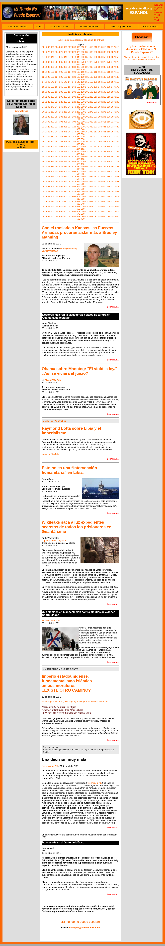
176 (108, 87)
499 (78, 169)
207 (70, 97)
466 (65, 161)
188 (74, 92)
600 (82, 194)
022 (48, 52)
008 (74, 47)
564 (57, 186)
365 (61, 136)
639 (78, 204)
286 (65, 117)
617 (113, 196)
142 (48, 82)
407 (70, 146)
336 (108, 126)
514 (100, 171)
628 (74, 201)
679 (78, 214)
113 (95, 72)
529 (78, 176)
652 (91, 206)
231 (87, 102)
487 (70, 166)
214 (100, 97)
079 (78, 64)
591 (87, 191)
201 (44, 97)
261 (44, 112)
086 (65, 67)
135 (104, 77)
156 (108, 82)
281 (44, 117)
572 (91, 186)
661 (44, 211)
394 (100, 141)
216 (108, 97)
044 (57, 57)
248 (74, 107)
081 (44, 67)
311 (87, 121)
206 (65, 97)
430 (82, 151)
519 (78, 174)
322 (48, 126)
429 (78, 151)
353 (95, 131)
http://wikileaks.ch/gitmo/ (54, 540)
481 (44, 166)
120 (82, 74)
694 (100, 216)
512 (91, 171)
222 (48, 102)
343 (52, 131)
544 (57, 181)
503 (52, 171)
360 (82, 134)
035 (104, 52)
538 (117, 176)
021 (44, 52)
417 (113, 146)
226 (65, 102)
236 (108, 102)
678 (117, 211)
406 (65, 146)
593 (95, 191)
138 (117, 77)
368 (74, 136)
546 (65, 181)
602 (48, 196)
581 (44, 191)
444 (57, 156)
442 (48, 156)
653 (95, 206)
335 (104, 126)
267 (70, 112)
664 (57, 211)
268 (74, 112)
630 (82, 201)
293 (95, 117)
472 (91, 161)
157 (113, 82)
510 (82, 171)
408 (74, 146)
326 (65, 126)
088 (74, 67)
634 (100, 201)
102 (48, 72)
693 (95, 216)
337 (113, 126)
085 (61, 67)
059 (78, 59)
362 (48, 136)
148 (74, 82)
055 (104, 57)
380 (82, 139)
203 (52, 97)
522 (48, 176)
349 (78, 131)
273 (95, 112)
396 (108, 141)
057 (113, 57)
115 (104, 72)
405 (61, 146)
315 (104, 121)
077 (113, 62)
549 (78, 181)
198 (117, 92)
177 (113, 87)
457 (113, 156)
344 (57, 131)
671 (87, 211)
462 (48, 161)
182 (48, 92)
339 (78, 129)
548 (74, 181)
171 (87, 87)
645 (61, 206)
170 (82, 87)
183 (52, 92)
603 (52, 196)
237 (113, 102)
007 (70, 47)
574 (100, 186)
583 (52, 191)
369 (78, 136)
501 (44, 171)
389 (78, 141)
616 (108, 196)
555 (104, 181)
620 (82, 199)
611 (87, 196)
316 (108, 121)
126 (65, 77)
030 (82, 52)
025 (61, 52)
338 (117, 126)
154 (100, 82)
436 (108, 151)
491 (87, 166)
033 (95, 52)
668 (74, 211)
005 (61, 47)
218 (117, 97)
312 (91, 121)
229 (78, 102)
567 (70, 186)
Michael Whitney (53, 380)
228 (74, 102)
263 (52, 112)
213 (95, 97)
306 (65, 121)
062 (48, 62)
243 (52, 107)
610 (82, 196)
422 (48, 151)
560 (82, 184)
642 (48, 206)
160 (82, 84)
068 (74, 62)
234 (100, 102)
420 (82, 149)
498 (117, 166)
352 (91, 131)
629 (78, 201)
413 (95, 146)
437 (113, 151)
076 (108, 62)
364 (57, 136)
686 (65, 216)
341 (44, 131)
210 (82, 97)
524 (57, 176)
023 (52, 52)
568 (74, 186)
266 (65, 112)
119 (78, 74)
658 (117, 206)
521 (44, 176)
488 (74, 166)
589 (78, 191)
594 (100, 191)
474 (100, 161)
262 (48, 112)
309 (78, 121)
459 (78, 159)
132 (91, 77)
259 (78, 109)
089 (78, 67)
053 (95, 57)
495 (104, 166)
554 (100, 181)
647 (70, 206)
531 (87, 176)
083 (52, 67)
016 (108, 47)
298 (117, 117)
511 (87, 171)
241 (44, 107)
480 (82, 164)
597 (113, 191)
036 (108, 52)
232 (91, 102)
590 (82, 191)
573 (95, 186)
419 (78, 149)
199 (78, 94)
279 (78, 114)
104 (57, 72)
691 (87, 216)
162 (48, 87)
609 (78, 196)
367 (70, 136)
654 (100, 206)
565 (61, 186)
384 (57, 141)
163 (52, 87)
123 (52, 77)
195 (104, 92)
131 (87, 77)
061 (44, 62)
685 (61, 216)
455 (104, 156)
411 (87, 146)
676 (108, 211)
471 (87, 161)
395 (104, 141)
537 (113, 176)
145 (61, 82)
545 (61, 181)
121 (44, 77)
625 (61, 201)
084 (57, 67)
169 (78, 87)
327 (70, 126)
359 (78, 134)
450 (82, 156)
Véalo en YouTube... (52, 454)
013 (95, 47)
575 (104, 186)
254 (100, 107)
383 (52, 141)
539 (78, 179)
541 (44, 181)
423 (52, 151)
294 (100, 117)
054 (100, 57)
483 (52, 166)
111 (87, 72)
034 (100, 52)
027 (70, 52)
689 (78, 216)
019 (78, 49)
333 (95, 126)
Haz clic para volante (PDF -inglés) (59, 701)
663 (52, 211)
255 (104, 107)
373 (95, 136)
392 (91, 141)
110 (82, 72)
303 (52, 121)
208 (74, 97)
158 (117, 82)
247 (70, 107)
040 (82, 54)
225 (61, 102)
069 (78, 62)
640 (82, 204)
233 (95, 102)
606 (65, 196)
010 (82, 47)
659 (78, 209)
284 (57, 117)
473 (95, 161)
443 (52, 156)
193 (95, 92)
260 (82, 109)
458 (117, 156)
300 (82, 119)
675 (104, 211)
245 (61, 107)
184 (57, 92)
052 (91, 57)
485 (61, 166)
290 (82, 117)
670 (82, 211)
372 (91, 136)
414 (100, 146)
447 (70, 156)
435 (104, 151)
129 (78, 77)
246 (65, 107)
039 (78, 54)
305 (61, 121)
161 (44, 87)
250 (82, 107)
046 (65, 57)
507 (70, 171)
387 (70, 141)
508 (74, 171)
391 (87, 141)
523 (52, 176)
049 (78, 57)
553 (95, 181)
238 (117, 102)
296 (108, 117)
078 (117, 62)
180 (82, 89)
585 (61, 191)
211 (87, 97)
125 (61, 77)
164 (57, 87)
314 (100, 121)
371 (87, 136)
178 (117, 87)
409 (78, 146)
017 (113, 47)
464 (57, 161)
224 (57, 102)
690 (82, 216)
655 (104, 206)
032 (91, 52)
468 (74, 161)
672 (91, 211)
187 (70, 92)
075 (104, 62)
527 (70, 176)
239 (78, 104)
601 (44, 196)
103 (52, 72)
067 (70, 62)
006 (65, 47)
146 (65, 82)
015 (104, 47)
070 (82, 62)
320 (82, 124)
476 (108, 161)
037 (113, 52)
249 (78, 107)
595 (104, 191)
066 (65, 62)
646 (65, 206)
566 (65, 186)
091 (87, 67)
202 (48, 97)
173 (95, 87)
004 (57, 47)
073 (95, 62)
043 (52, 57)
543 (52, 181)
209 (78, 97)
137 (113, 77)
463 (52, 161)
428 (74, 151)
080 (82, 64)
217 (113, 97)
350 (82, 131)
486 (65, 166)
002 (48, 47)
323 (52, 126)
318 (117, 121)
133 (95, 77)
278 (117, 112)
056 (108, 57)
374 (100, 136)
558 (117, 181)
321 (44, 126)
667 (70, 211)
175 (104, 87)
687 (70, 216)
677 (113, 211)
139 (78, 79)
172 (91, 87)
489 (78, 166)
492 (91, 166)
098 (117, 67)
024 (57, 52)
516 (108, 171)
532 (91, 176)
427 (70, 151)
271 (87, 112)
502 (48, 171)
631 (87, 201)
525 (61, 176)
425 (61, 151)
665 (61, 211)
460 (82, 159)
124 (57, 77)
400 (82, 144)
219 (78, 99)
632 (91, 201)
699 (78, 219)
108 (74, 72)
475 (104, 161)
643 (52, 206)
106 (65, 72)
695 (104, 216)
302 (48, 121)
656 (108, 206)
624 (57, 201)
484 (57, 166)
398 (117, 141)
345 (61, 131)
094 (100, 67)
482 (48, 166)
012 (91, 47)
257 (113, 107)
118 (117, 72)
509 (78, 171)
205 (61, 97)
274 (100, 112)
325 (61, 126)
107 (70, 72)
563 (52, 186)
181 (44, 92)
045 (61, 57)
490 (82, 166)
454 (100, 156)
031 (87, 52)
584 (57, 191)
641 (44, 206)
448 (74, 156)
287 (70, 117)
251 (87, 107)
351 (87, 131)
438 (117, 151)
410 (82, 146)
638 (117, 201)
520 (82, 174)
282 (48, 117)
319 (78, 124)
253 (95, 107)
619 (78, 199)
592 (91, 191)
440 (82, 154)
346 (65, 131)
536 (108, 176)
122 (48, 77)
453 (95, 156)
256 (108, 107)
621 (44, 201)
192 (91, 92)
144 (57, 82)
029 (78, 52)
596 (108, 191)
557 (113, 181)
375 (104, 136)
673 (95, 211)
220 (82, 99)
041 (44, 57)
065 (61, 62)
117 (113, 72)
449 (78, 156)
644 (57, 206)
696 (108, 216)
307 (70, 121)
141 (44, 82)
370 (82, 136)
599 (78, 194)
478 (117, 161)
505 (61, 171)
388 (74, 141)
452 (91, 156)
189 (78, 92)
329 (78, 126)
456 (108, 156)
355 (104, 131)
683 (52, 216)
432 (91, 151)
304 (57, 121)
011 (87, 47)
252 (91, 107)
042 (48, 57)
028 (74, 52)
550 (82, 181)
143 (52, 82)
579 (78, 189)
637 (113, 201)
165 (61, 87)
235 (104, 102)
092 (91, 67)
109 (78, 72)
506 (65, 171)
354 (100, 131)
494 (100, 166)
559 (78, 184)
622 (48, 201)
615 (104, 196)
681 (44, 216)
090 (82, 67)
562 (48, 186)
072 (91, 62)
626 (65, 201)
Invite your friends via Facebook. (93, 701)
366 (65, 136)
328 (74, 126)
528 (74, 176)
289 (78, 117)
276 (108, 112)
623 (52, 201)
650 (82, 206)
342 (48, 131)
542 (48, 181)
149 (78, 82)
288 (74, 117)
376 (108, 136)
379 (78, 139)
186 (65, 92)
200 (82, 94)
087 (70, 67)
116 (108, 72)
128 (74, 77)
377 (113, 136)
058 (117, 57)
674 (100, 211)
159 (78, 84)
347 (70, 131)
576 (108, 186)
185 (61, 92)
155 (104, 82)
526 (65, 176)
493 (95, 166)
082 (48, 67)
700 (82, 219)
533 (95, 176)
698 (117, 216)
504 (57, 171)
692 (91, 216)
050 (82, 57)
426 (65, 151)
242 (48, 107)
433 (95, 151)
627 (70, 201)
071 (87, 62)
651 (87, 206)
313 (95, 121)
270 (82, 112)
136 (108, 77)
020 (82, 49)
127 (70, 77)
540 (82, 179)
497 (113, 166)
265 (61, 112)
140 (82, 79)
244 (57, 107)
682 (48, 216)
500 (82, 169)
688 (74, 216)
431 (87, 151)
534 (100, 176)
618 (117, 196)
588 (74, 191)
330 (82, 126)
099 (78, 69)
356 (108, 131)
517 (113, 171)
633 (95, 201)
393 (95, 141)
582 (48, 191)
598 (117, 191)
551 (87, 181)
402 (48, 146)
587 (70, 191)
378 (117, 136)
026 (65, 52)
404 (57, 146)
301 (44, 121)
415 (104, 146)
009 (78, 47)
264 (57, 112)
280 (82, 114)
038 (117, 52)
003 (52, 47)
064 (57, 62)
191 (87, 92)
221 (44, 102)
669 (78, 211)
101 (44, 72)
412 (91, 146)
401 (44, 146)
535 (104, 176)
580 (82, 189)
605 (61, 196)
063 (52, 62)
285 (61, 117)
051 (87, 57)
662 (48, 211)
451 (87, 156)
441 (44, 156)
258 (117, 107)
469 (78, 161)
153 (95, 82)
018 (117, 47)
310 (82, 121)
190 (82, 92)
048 (74, 57)
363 (52, 136)
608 (74, 196)
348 (74, 131)
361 (44, 136)
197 (113, 92)
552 (91, 181)
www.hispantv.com (51, 620)
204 (57, 97)
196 (108, 92)
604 (57, 196)
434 (100, 151)
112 (91, 72)
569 (78, 186)
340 (82, 129)
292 (91, 117)
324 (57, 126)
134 (100, 77)
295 (104, 117)
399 (78, 144)
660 (82, 209)
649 (78, 206)
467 (70, 161)
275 (104, 112)
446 (65, 156)
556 (108, 181)
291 (87, 117)
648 (74, 206)
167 (70, 87)
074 (100, 62)
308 (74, 121)
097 (113, 67)
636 (108, 201)
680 (82, 214)
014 (100, 47)
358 (117, 131)
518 (117, 171)
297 (113, 117)
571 (87, 186)
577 (113, 186)
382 (48, 141)
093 (95, 67)
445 (61, 156)
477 (113, 161)
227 (70, 102)
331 (87, 126)
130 (82, 77)
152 (91, 82)
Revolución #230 (50, 766)
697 (113, 216)
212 (91, 97)
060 (82, 59)
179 (78, 89)
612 (91, 196)
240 (82, 104)
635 (104, 201)
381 (44, 141)
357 (113, 131)
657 (113, 206)
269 (78, 112)
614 (100, 196)
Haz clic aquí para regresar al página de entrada (80, 40)
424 (57, 151)
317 (113, 121)
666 (65, 211)
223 (52, 102)
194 (100, 92)
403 (52, 146)
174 (100, 87)
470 (82, 161)
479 (78, 164)
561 (44, 186)
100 (82, 69)
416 (108, 146)
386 (65, 141)
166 (65, 87)
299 (78, 119)
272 (91, 112)
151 (87, 82)
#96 (94, 783)
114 (100, 72)
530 (82, 176)
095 (104, 67)
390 (82, 141)
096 (108, 67)
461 (44, 161)
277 (113, 112)
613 (95, 196)
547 (70, 181)
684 (57, 216)
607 (70, 196)
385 (61, 141)
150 (82, 82)
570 (82, 186)
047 (70, 57)
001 (44, 47)
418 (117, 146)
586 (65, 191)
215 (104, 97)
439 (78, 154)
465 (61, 161)
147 (70, 82)
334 (100, 126)
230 (82, 102)
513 (95, 171)
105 (61, 72)
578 (117, 186)
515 (104, 171)
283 (52, 117)
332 (91, 126)
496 (108, 166)
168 (74, 87)
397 (113, 141)
